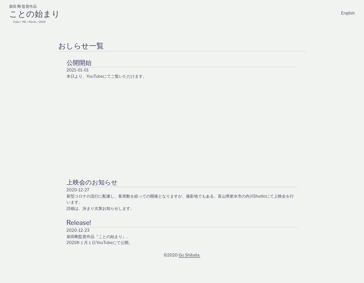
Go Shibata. (189, 255)
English (348, 13)
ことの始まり (34, 14)
